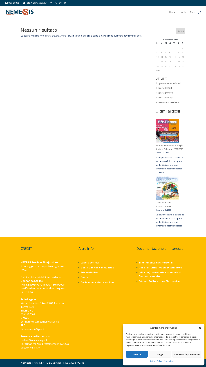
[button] (199, 327)
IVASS (24, 270)
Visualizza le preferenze (187, 354)
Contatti (86, 277)
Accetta (137, 354)
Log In (182, 12)
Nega (160, 354)
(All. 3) (142, 267)
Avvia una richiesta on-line (97, 282)
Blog (192, 12)
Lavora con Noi (90, 262)
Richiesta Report (164, 87)
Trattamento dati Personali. (156, 262)
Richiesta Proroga (164, 97)
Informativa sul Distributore (164, 267)
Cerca (181, 30)
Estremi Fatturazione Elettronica (159, 281)
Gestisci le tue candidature (97, 267)
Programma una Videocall (168, 83)
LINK (26, 292)
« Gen (158, 70)
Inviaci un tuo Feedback (167, 102)
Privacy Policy (156, 361)
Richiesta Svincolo (165, 92)
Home (172, 12)
